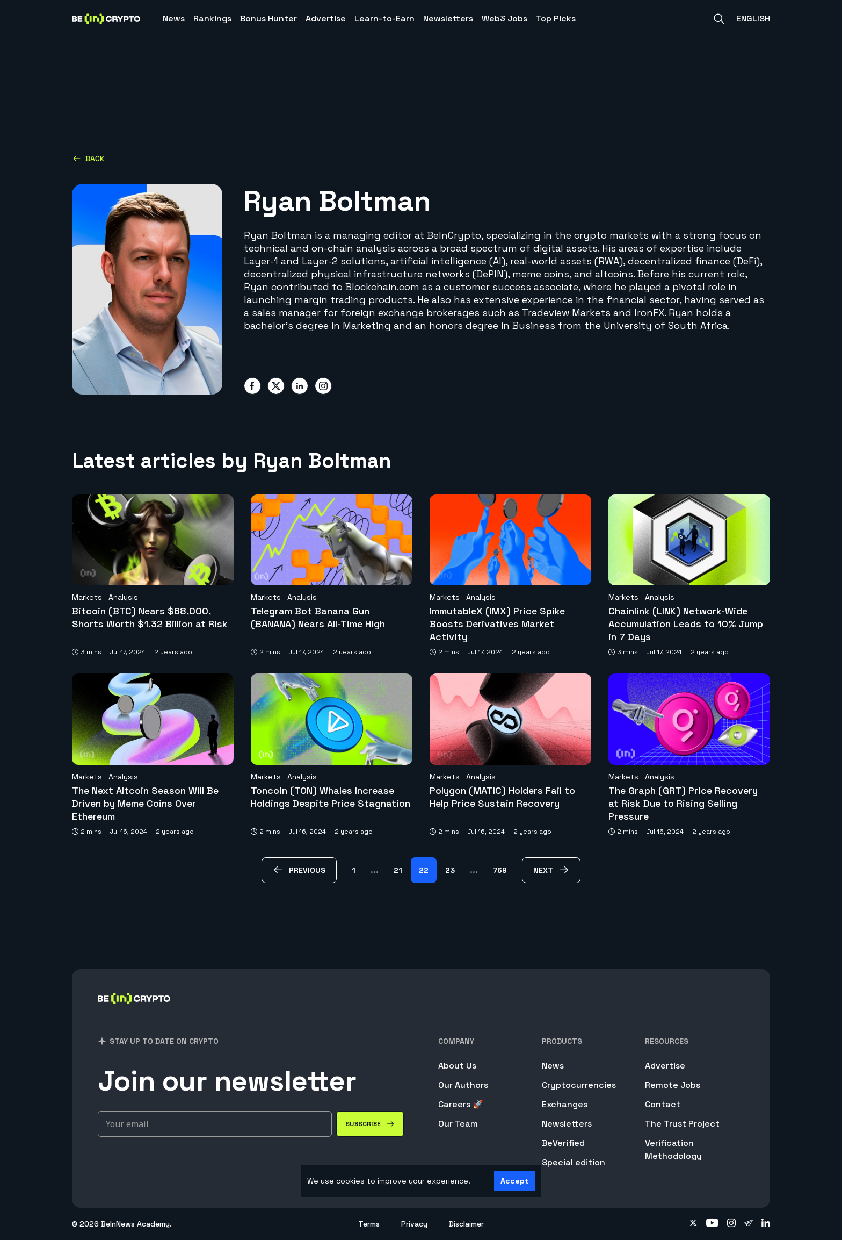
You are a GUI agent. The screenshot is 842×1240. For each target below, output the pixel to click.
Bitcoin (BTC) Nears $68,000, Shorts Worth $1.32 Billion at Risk (150, 617)
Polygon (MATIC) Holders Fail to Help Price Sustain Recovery (502, 796)
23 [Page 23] (450, 870)
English (753, 18)
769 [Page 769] (500, 870)
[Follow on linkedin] (765, 1223)
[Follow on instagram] (731, 1223)
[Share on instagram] (323, 386)
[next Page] (551, 870)
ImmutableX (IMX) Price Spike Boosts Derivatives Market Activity (497, 624)
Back (88, 158)
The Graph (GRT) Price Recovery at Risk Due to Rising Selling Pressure (683, 803)
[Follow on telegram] (748, 1223)
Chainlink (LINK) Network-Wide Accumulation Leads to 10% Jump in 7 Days (685, 624)
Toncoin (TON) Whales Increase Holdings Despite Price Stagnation (330, 796)
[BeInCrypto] (134, 1012)
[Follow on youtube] (712, 1223)
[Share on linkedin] (299, 386)
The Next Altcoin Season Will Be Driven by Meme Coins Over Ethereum (145, 803)
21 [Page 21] (398, 870)
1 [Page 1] (353, 870)
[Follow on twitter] (693, 1223)
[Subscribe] (370, 1124)
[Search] (719, 18)
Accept (514, 1181)
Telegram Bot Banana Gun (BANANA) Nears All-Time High (318, 617)
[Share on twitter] (276, 386)
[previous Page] (299, 870)
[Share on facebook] (252, 386)
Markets (87, 597)
